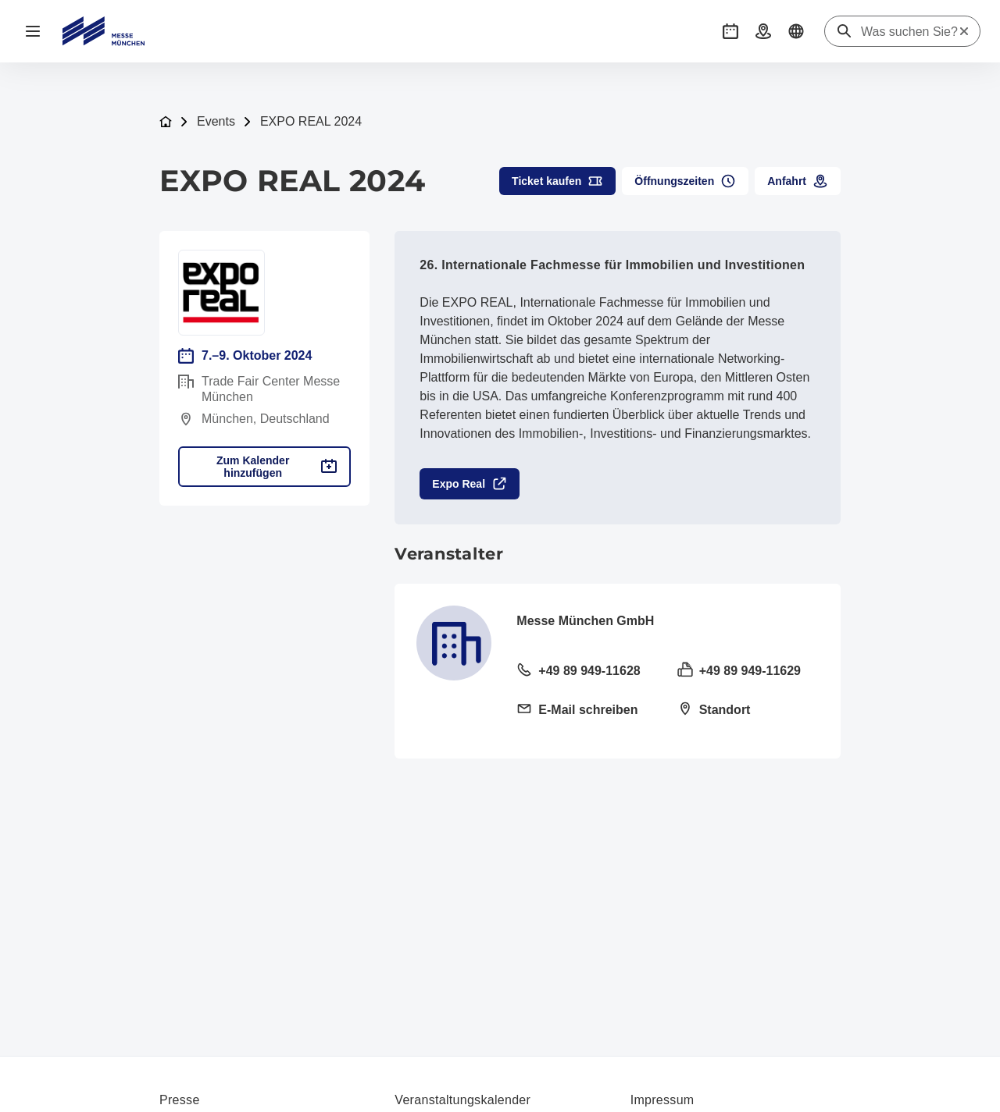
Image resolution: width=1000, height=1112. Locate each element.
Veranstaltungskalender (462, 1100)
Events (216, 121)
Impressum (662, 1100)
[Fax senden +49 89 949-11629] (748, 671)
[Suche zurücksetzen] (964, 31)
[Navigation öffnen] (33, 31)
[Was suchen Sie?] (909, 32)
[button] (730, 31)
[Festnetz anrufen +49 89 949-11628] (587, 671)
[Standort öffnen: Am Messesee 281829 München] (748, 711)
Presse (179, 1100)
